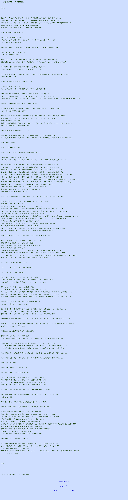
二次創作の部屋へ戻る (64, 481)
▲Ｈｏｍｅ (55, 490)
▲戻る (74, 490)
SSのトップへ (64, 486)
